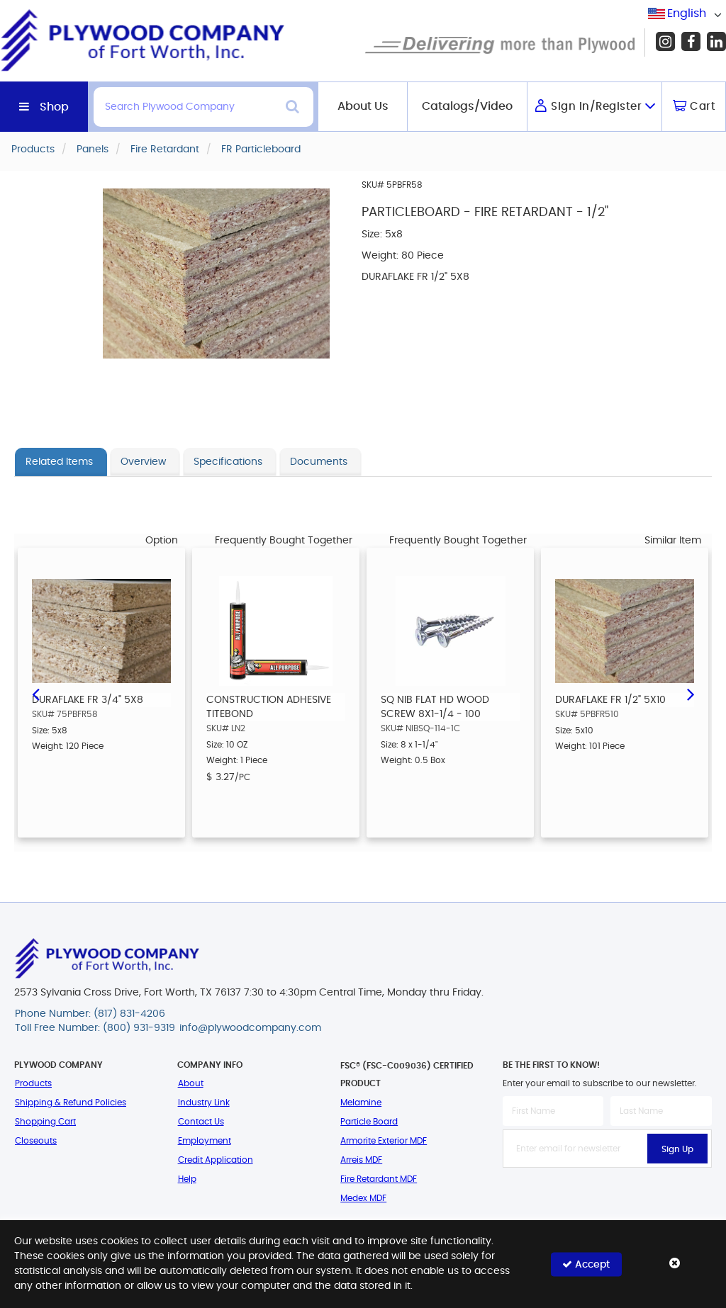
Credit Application (215, 1160)
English (686, 13)
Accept (586, 1263)
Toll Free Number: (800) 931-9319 (95, 1028)
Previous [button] (35, 693)
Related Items (59, 462)
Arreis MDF (361, 1160)
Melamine (360, 1102)
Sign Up (677, 1149)
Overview (143, 462)
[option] (101, 693)
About (190, 1083)
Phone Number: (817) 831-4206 (90, 1014)
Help (187, 1179)
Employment (204, 1141)
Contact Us (201, 1121)
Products (33, 1083)
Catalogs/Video (467, 106)
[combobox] (687, 14)
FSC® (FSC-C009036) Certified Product (407, 1074)
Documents (318, 462)
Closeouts (36, 1141)
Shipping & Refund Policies (70, 1102)
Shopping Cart (45, 1121)
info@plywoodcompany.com (250, 1028)
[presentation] (610, 1199)
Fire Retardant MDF (378, 1179)
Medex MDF (363, 1198)
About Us (363, 106)
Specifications (228, 462)
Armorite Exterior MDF (383, 1141)
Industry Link (204, 1102)
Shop (54, 107)
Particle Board (369, 1121)
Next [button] (690, 693)
